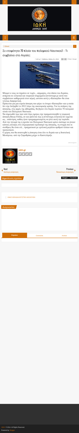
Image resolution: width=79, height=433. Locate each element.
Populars (14, 235)
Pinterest (30, 154)
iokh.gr (38, 59)
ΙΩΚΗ (3, 427)
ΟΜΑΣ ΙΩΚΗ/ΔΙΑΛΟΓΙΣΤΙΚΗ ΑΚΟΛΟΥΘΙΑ (21, 197)
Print (69, 59)
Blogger (64, 178)
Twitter (23, 154)
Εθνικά (7, 46)
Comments (39, 236)
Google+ (27, 154)
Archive (64, 236)
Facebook (20, 154)
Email (74, 59)
